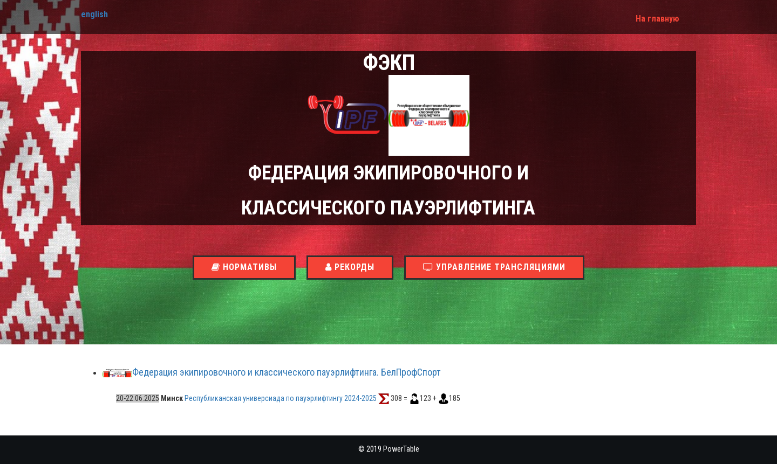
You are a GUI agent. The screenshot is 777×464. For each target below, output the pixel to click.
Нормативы (244, 267)
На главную (657, 18)
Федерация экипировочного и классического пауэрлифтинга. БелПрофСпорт (286, 372)
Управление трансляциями (494, 267)
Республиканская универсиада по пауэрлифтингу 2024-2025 (281, 398)
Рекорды (349, 267)
